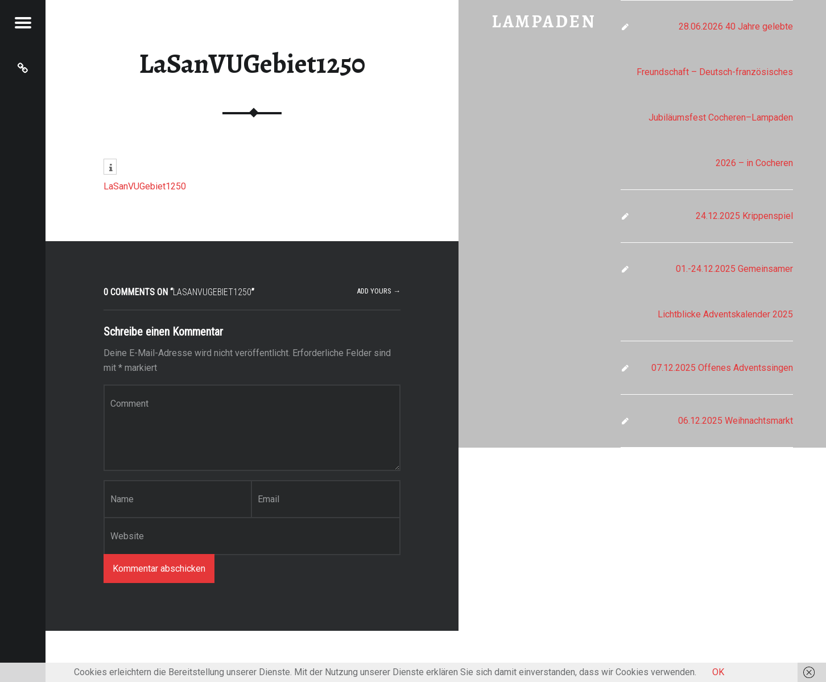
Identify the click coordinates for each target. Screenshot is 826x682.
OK (718, 672)
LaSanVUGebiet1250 (252, 63)
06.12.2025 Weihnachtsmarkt (735, 420)
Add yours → (378, 291)
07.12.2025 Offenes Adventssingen (722, 367)
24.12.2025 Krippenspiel (744, 215)
